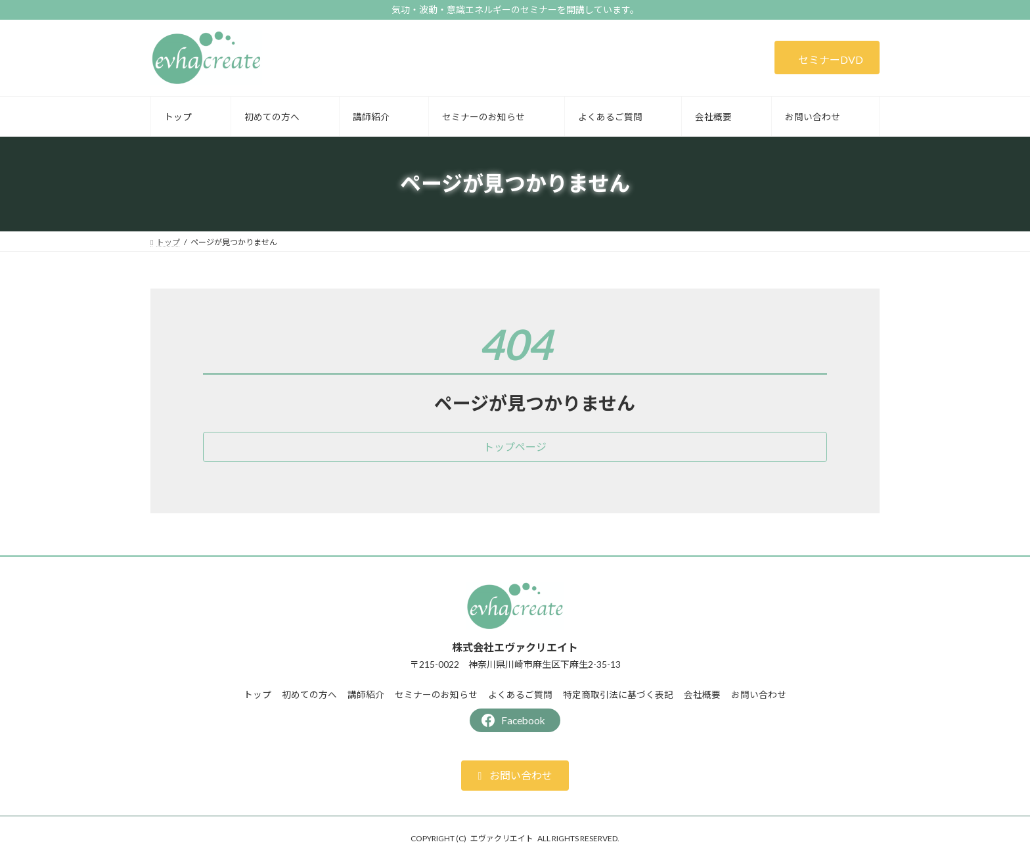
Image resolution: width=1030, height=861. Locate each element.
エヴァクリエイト (501, 838)
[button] (827, 57)
